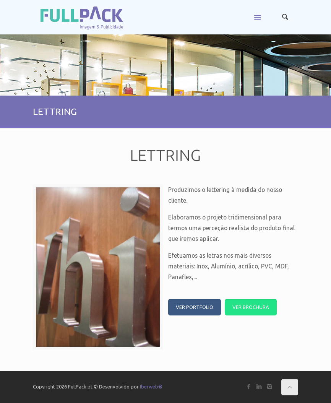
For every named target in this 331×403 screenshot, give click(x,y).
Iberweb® (151, 386)
